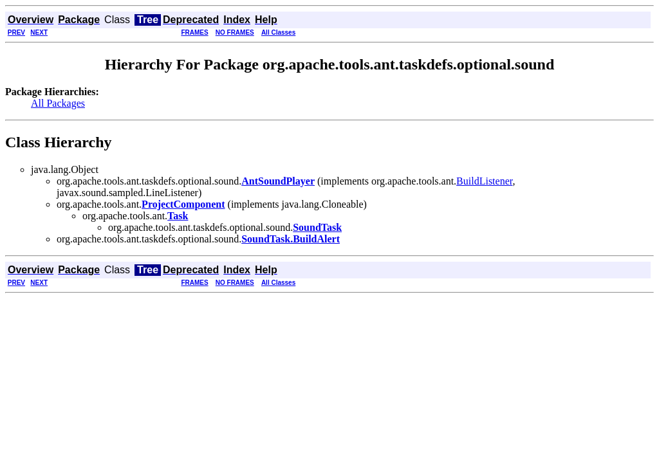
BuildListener (484, 181)
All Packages (58, 103)
